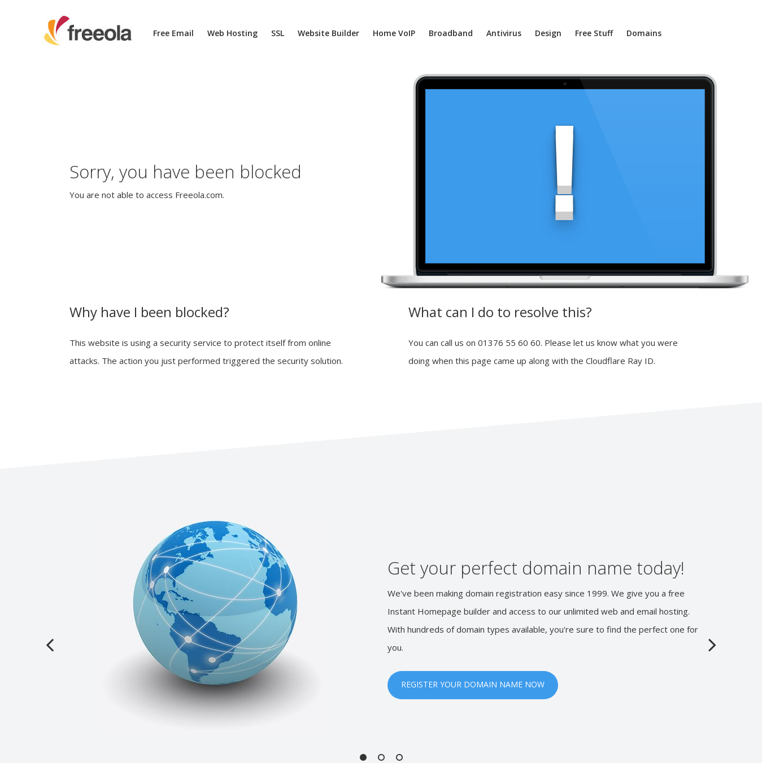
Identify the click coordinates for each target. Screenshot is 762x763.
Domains (643, 33)
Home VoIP (394, 33)
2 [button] (381, 757)
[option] (381, 627)
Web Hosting (232, 33)
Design (548, 33)
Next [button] (712, 644)
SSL (277, 33)
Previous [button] (49, 644)
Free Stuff (594, 33)
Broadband (451, 33)
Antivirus (503, 33)
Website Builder (328, 33)
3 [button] (399, 757)
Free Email (173, 33)
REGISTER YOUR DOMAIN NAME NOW (473, 684)
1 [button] (363, 757)
